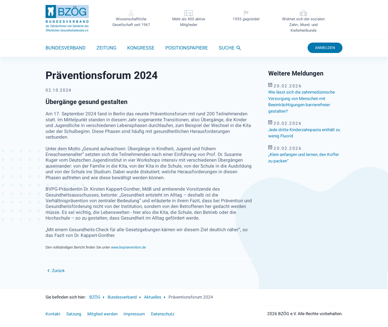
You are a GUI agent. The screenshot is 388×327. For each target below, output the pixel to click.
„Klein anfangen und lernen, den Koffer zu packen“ (303, 157)
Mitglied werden (102, 314)
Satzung (73, 314)
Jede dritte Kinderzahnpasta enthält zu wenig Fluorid (304, 133)
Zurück (58, 271)
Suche (226, 48)
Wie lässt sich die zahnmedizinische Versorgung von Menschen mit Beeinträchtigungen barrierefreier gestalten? (301, 101)
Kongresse (140, 48)
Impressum (134, 314)
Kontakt (53, 314)
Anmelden (325, 47)
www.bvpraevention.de (128, 247)
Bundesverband (66, 48)
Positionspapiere (186, 48)
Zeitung (106, 48)
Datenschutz (162, 314)
